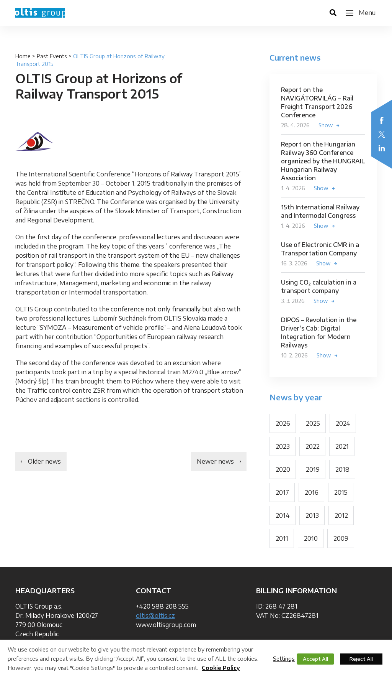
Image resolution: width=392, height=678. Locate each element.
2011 (282, 538)
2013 (312, 515)
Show (325, 125)
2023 (283, 446)
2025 (313, 423)
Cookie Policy (221, 668)
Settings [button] (284, 658)
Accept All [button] (315, 659)
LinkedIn (381, 148)
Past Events (52, 56)
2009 (340, 538)
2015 (341, 492)
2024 (343, 423)
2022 (312, 446)
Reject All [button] (361, 659)
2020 (283, 469)
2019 (313, 469)
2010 (311, 538)
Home (23, 56)
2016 (311, 492)
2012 (341, 515)
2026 (283, 423)
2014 (283, 515)
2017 (282, 492)
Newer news (215, 461)
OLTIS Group (40, 13)
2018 (342, 469)
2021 (342, 446)
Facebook (381, 120)
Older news (44, 461)
